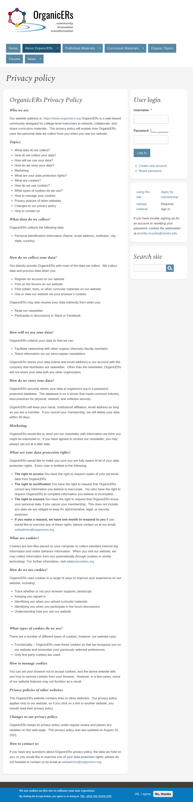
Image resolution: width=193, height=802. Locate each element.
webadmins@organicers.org (34, 529)
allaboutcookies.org (80, 561)
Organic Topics (162, 48)
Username (143, 110)
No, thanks (163, 794)
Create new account (153, 166)
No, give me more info (95, 796)
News (34, 59)
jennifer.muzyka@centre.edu (157, 233)
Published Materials (82, 48)
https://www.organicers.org (62, 118)
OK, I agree (143, 794)
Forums (14, 59)
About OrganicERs (41, 48)
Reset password (150, 171)
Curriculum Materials (125, 48)
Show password (159, 132)
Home (13, 48)
